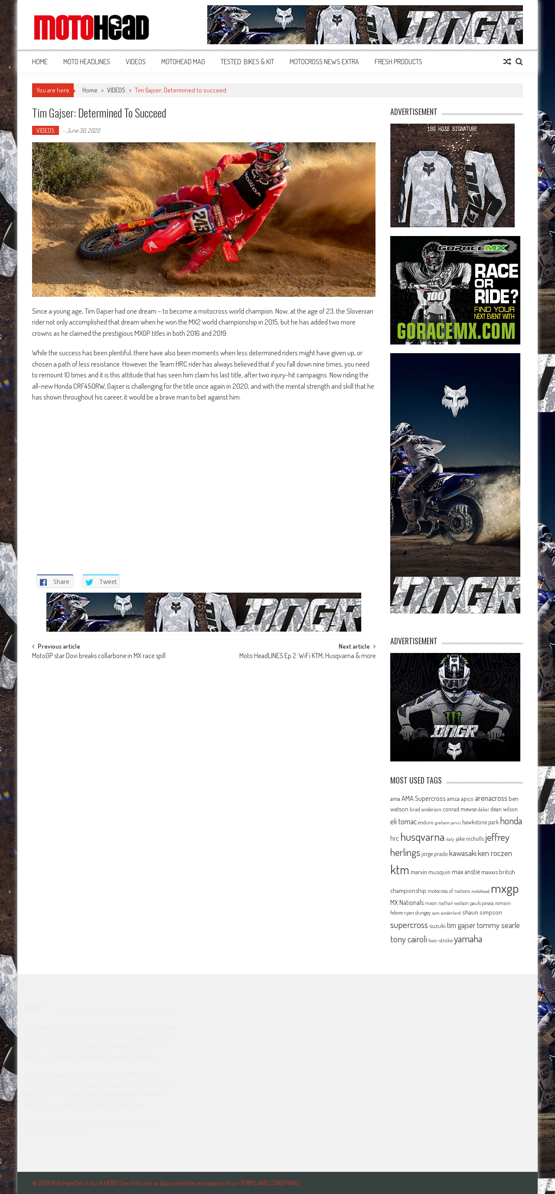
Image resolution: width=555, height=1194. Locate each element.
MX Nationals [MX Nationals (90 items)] (407, 902)
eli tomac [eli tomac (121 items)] (403, 821)
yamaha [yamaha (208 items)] (468, 938)
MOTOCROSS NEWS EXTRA (324, 61)
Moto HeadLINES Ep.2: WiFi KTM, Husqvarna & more (307, 656)
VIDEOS (136, 61)
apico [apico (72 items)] (467, 798)
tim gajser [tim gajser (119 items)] (461, 925)
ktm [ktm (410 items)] (399, 869)
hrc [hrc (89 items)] (394, 838)
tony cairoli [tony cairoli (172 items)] (408, 939)
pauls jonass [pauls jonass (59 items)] (482, 902)
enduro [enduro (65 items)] (426, 822)
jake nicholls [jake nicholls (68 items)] (470, 838)
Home (40, 61)
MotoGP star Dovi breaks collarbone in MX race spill (99, 656)
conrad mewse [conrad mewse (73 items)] (460, 809)
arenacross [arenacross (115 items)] (491, 798)
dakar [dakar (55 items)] (483, 809)
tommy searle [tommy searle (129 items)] (498, 925)
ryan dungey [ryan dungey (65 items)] (417, 912)
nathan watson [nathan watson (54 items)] (453, 903)
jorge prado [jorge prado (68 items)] (434, 853)
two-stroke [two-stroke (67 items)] (440, 940)
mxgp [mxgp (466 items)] (505, 888)
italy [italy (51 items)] (450, 839)
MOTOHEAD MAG (183, 61)
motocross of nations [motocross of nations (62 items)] (449, 890)
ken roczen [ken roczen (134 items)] (495, 853)
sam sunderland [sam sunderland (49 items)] (446, 913)
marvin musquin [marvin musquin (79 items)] (431, 872)
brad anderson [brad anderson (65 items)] (425, 809)
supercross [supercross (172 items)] (409, 924)
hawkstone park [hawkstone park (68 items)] (480, 822)
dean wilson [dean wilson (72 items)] (504, 809)
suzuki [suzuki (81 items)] (437, 925)
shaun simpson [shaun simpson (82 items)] (482, 912)
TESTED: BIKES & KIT (247, 61)
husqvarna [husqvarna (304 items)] (422, 836)
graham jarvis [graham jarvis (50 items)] (448, 823)
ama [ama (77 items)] (395, 798)
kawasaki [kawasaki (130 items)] (463, 853)
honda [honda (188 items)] (511, 821)
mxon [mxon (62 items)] (431, 902)
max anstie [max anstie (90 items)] (466, 871)
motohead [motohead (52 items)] (480, 891)
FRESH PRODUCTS (398, 61)
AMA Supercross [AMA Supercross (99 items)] (424, 798)
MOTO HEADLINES (86, 61)
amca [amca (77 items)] (453, 798)
